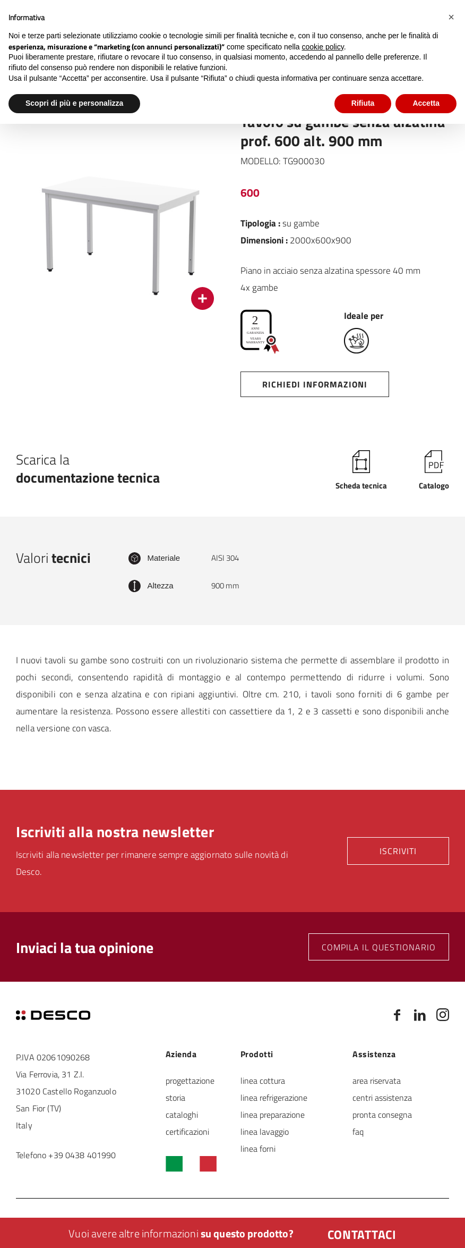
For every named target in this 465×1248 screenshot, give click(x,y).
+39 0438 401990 (82, 1154)
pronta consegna (382, 1114)
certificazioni (187, 1131)
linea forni (257, 1148)
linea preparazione (272, 1114)
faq (358, 1131)
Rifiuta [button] (363, 103)
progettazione (190, 1080)
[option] (120, 216)
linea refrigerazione (273, 1097)
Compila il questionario (379, 946)
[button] (451, 17)
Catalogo (434, 484)
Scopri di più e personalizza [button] (74, 103)
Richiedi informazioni (314, 384)
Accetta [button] (426, 103)
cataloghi (182, 1114)
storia (175, 1097)
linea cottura (262, 1080)
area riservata (376, 1080)
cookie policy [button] (323, 47)
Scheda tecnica (361, 484)
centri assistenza (382, 1097)
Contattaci (362, 1234)
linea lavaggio (264, 1131)
